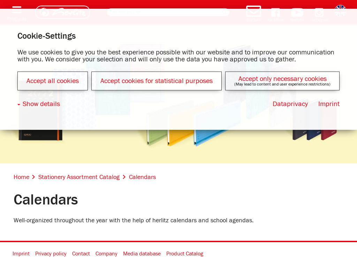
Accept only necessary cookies (282, 78)
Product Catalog (184, 253)
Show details (41, 103)
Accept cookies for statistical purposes (156, 80)
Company (106, 253)
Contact (81, 253)
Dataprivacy (290, 103)
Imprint (21, 253)
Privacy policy (51, 253)
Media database (142, 253)
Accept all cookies (52, 80)
